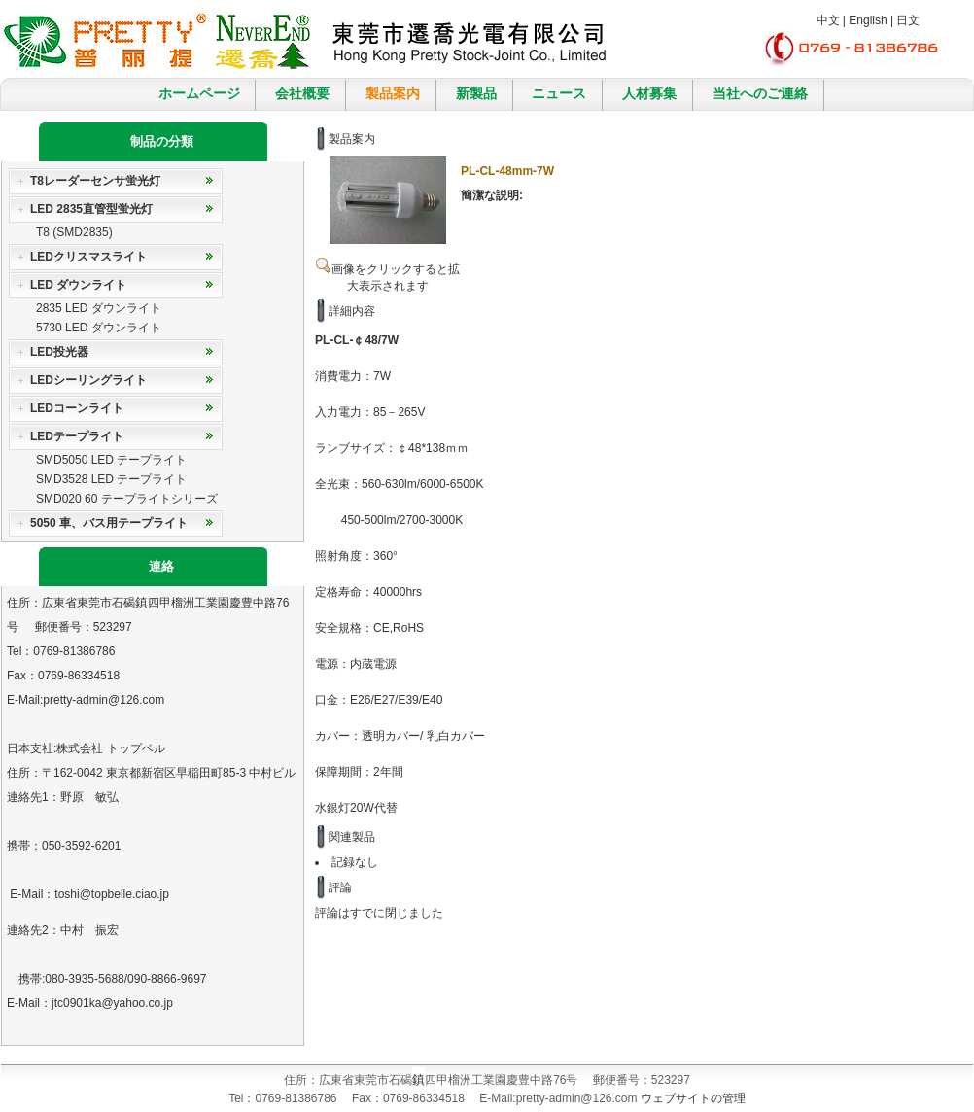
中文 (828, 20)
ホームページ (199, 93)
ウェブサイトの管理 (693, 1098)
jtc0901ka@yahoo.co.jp (112, 1003)
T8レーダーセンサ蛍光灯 (95, 181)
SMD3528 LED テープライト (111, 479)
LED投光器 (59, 352)
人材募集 (649, 93)
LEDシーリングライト (88, 380)
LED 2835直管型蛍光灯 (91, 209)
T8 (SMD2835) (74, 232)
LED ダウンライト (78, 285)
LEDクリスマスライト (88, 256)
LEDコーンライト (76, 408)
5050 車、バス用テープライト (109, 523)
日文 (908, 20)
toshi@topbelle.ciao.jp (111, 894)
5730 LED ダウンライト (98, 327)
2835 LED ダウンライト (98, 308)
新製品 (476, 93)
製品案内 (392, 93)
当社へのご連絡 (760, 93)
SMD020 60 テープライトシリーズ (127, 498)
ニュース (559, 93)
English (868, 20)
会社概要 (302, 93)
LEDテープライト (76, 436)
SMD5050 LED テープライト (111, 460)
